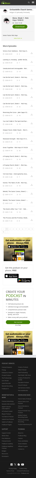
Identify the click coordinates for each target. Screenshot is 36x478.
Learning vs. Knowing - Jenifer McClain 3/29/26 (15, 59)
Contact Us (21, 449)
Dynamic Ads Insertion (8, 404)
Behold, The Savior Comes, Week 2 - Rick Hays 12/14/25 (15, 191)
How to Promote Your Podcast (24, 411)
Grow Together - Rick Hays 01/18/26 (15, 147)
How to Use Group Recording (23, 421)
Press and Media (23, 441)
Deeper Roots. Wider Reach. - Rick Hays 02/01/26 (15, 130)
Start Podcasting (23, 372)
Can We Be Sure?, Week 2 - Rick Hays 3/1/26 (15, 95)
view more (18, 38)
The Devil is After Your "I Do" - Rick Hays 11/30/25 (15, 209)
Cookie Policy (23, 468)
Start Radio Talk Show (24, 375)
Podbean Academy (7, 444)
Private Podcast (6, 375)
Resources (5, 453)
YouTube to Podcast (7, 416)
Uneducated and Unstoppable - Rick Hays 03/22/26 (15, 68)
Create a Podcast (23, 367)
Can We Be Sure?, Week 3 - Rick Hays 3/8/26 (15, 86)
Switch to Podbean (7, 422)
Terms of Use (10, 471)
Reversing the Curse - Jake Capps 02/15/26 (15, 112)
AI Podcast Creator (7, 411)
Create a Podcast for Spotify (24, 379)
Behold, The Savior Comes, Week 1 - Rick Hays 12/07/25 (15, 200)
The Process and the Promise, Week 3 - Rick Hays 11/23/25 (15, 218)
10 (3, 232)
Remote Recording (7, 386)
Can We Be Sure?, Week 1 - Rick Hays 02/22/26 (15, 103)
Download (19, 26)
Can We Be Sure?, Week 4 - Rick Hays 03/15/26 (15, 77)
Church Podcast (22, 385)
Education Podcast (23, 382)
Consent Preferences (23, 471)
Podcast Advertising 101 (25, 424)
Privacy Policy (13, 468)
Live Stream (5, 380)
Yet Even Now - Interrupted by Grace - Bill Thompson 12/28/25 (15, 174)
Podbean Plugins (7, 424)
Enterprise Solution (7, 372)
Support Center (6, 433)
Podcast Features (7, 367)
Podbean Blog (22, 435)
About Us (20, 433)
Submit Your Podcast (8, 419)
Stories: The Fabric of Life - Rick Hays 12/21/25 (15, 183)
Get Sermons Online (24, 388)
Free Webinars (6, 438)
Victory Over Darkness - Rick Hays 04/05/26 (15, 51)
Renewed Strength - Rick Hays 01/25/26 (15, 139)
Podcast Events (6, 441)
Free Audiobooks (23, 390)
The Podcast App (7, 378)
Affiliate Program (23, 446)
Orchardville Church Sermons (22, 9)
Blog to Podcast (6, 414)
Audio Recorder (6, 383)
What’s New (5, 435)
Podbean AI (5, 388)
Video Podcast (22, 370)
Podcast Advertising (7, 401)
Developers (5, 456)
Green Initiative (22, 444)
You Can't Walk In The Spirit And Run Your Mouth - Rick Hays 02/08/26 (15, 121)
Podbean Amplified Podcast (7, 447)
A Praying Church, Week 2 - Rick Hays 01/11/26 (15, 156)
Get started (18, 322)
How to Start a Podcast (24, 399)
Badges (4, 451)
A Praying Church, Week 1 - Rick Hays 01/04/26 (15, 165)
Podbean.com (25, 473)
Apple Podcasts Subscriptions (6, 407)
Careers (20, 438)
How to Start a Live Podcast (23, 402)
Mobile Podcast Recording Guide (23, 416)
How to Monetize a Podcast (23, 407)
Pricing (4, 370)
